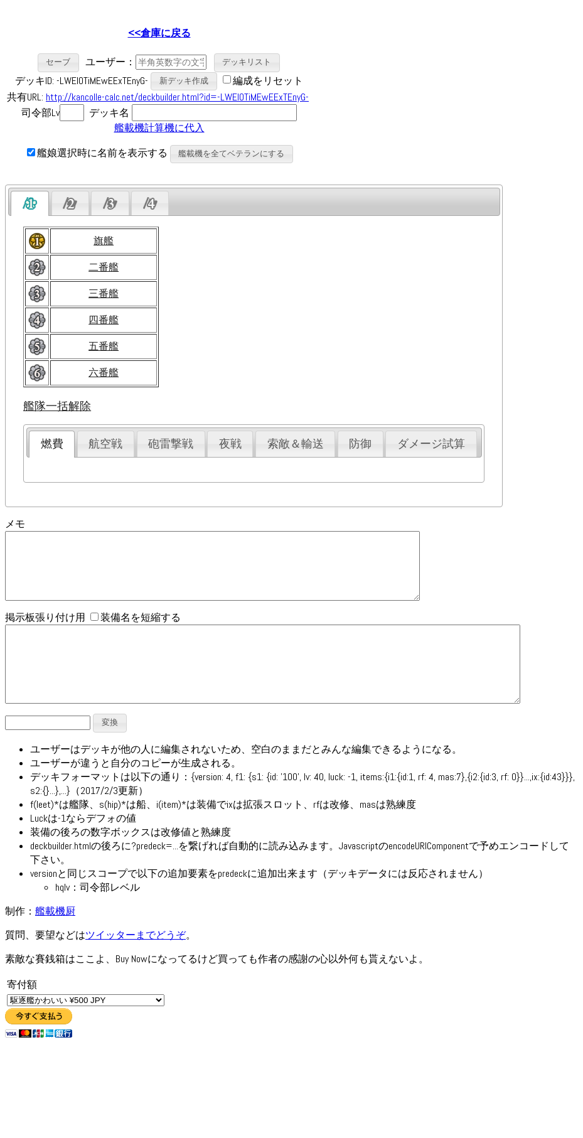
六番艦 (103, 372)
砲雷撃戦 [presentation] (170, 443)
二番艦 (103, 267)
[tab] (30, 203)
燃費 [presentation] (52, 443)
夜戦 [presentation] (230, 443)
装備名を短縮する (135, 630)
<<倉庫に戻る (159, 33)
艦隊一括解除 (57, 406)
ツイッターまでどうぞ (135, 963)
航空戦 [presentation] (105, 443)
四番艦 (103, 319)
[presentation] (29, 203)
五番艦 (103, 346)
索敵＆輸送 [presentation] (295, 443)
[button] (59, 62)
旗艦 (104, 240)
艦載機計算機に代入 (159, 127)
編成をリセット (268, 80)
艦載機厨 (55, 939)
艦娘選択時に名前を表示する (97, 152)
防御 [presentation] (360, 443)
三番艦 (103, 293)
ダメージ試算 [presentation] (431, 443)
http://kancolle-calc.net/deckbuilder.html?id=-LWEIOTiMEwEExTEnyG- (177, 97)
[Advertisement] (419, 95)
